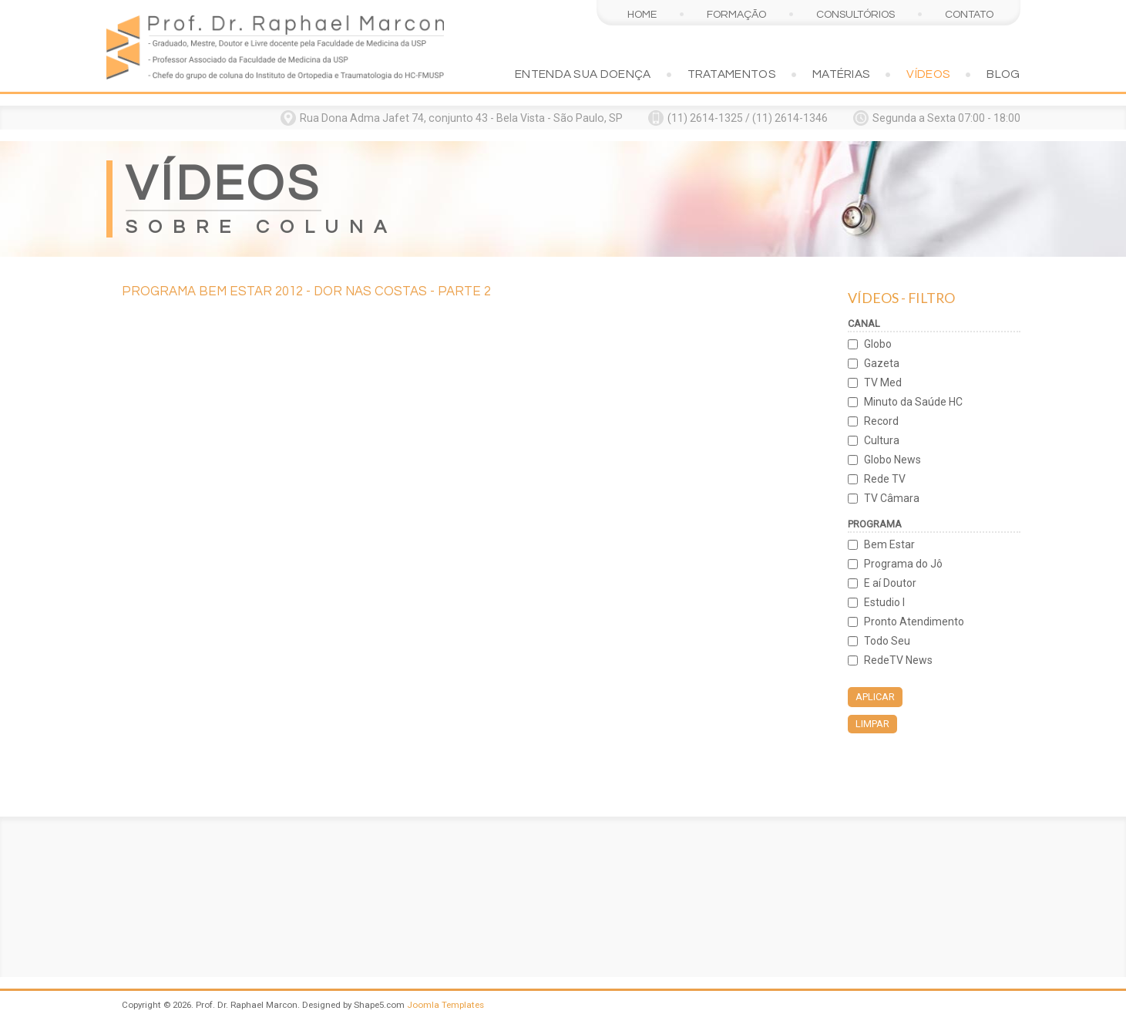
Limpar (872, 723)
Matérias (841, 74)
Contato (969, 14)
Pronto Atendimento (914, 621)
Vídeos (928, 74)
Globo (878, 344)
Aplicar (875, 696)
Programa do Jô (903, 564)
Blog (1003, 74)
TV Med (883, 382)
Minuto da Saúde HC (913, 402)
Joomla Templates (445, 1004)
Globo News (892, 459)
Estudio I (884, 602)
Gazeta (881, 363)
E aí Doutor (890, 583)
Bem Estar (889, 544)
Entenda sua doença (583, 74)
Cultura (881, 440)
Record (881, 421)
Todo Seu (887, 641)
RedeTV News (898, 660)
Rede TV (885, 479)
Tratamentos (731, 74)
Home (642, 14)
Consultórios (855, 14)
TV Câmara (891, 498)
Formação (736, 14)
